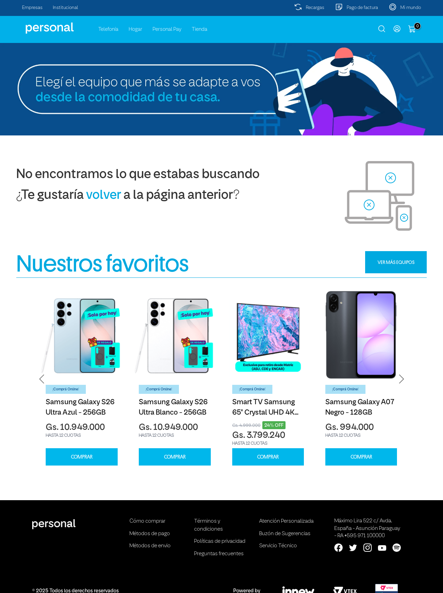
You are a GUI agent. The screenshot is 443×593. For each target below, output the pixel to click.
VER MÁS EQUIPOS (396, 262)
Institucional (65, 8)
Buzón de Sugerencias (284, 533)
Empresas (32, 8)
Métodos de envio (150, 545)
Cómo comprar (147, 521)
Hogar (135, 29)
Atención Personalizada (286, 521)
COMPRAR (81, 457)
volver (103, 195)
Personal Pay (167, 29)
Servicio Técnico (278, 545)
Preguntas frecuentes (219, 553)
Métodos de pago (149, 533)
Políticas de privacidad (219, 541)
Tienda (199, 29)
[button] (42, 379)
